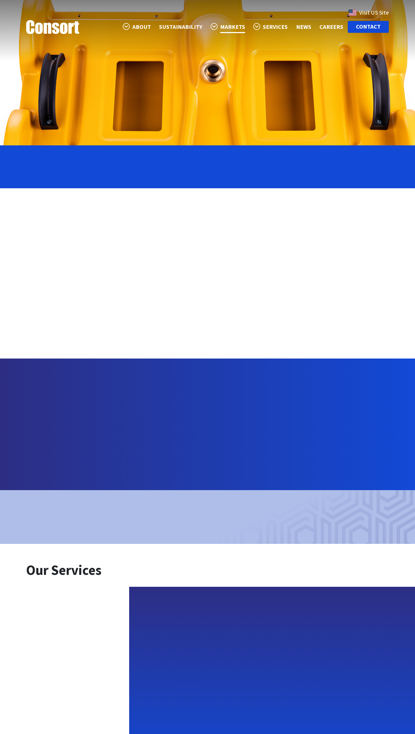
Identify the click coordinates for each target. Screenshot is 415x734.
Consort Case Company (52, 27)
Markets (232, 27)
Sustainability (180, 27)
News (303, 27)
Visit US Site (369, 12)
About (141, 27)
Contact (368, 27)
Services (275, 27)
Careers (332, 27)
